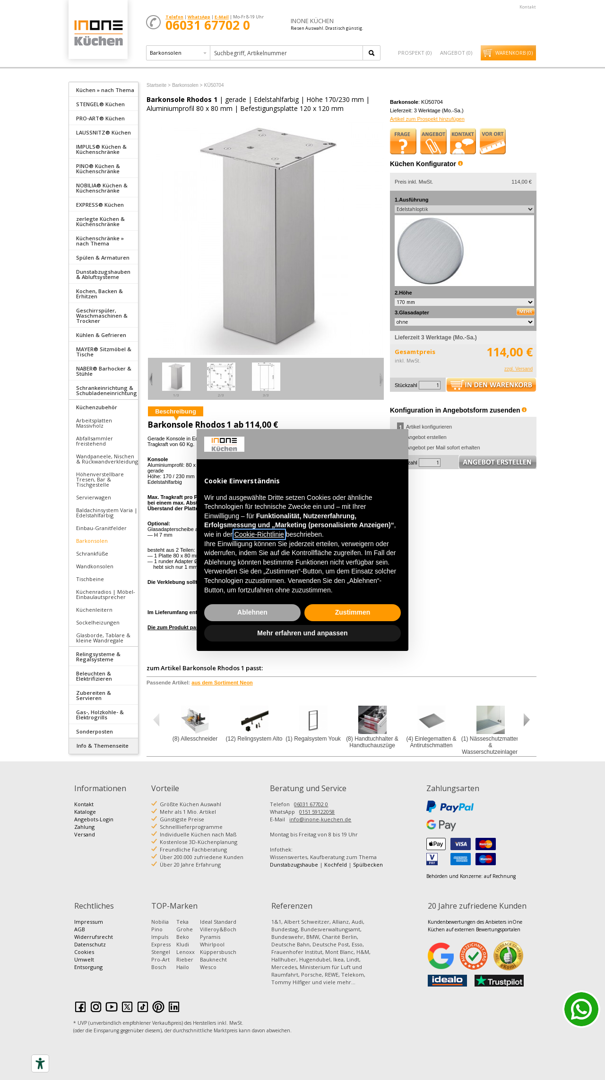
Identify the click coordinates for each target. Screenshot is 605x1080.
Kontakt (527, 7)
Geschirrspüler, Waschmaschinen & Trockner (102, 315)
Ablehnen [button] (252, 612)
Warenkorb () (514, 53)
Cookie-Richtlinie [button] (259, 534)
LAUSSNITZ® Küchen (103, 132)
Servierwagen (93, 497)
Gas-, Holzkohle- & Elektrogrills (100, 715)
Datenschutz (90, 944)
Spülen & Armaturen (103, 257)
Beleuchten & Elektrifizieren (94, 676)
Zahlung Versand (84, 830)
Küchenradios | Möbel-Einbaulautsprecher (105, 594)
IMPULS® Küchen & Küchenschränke (101, 149)
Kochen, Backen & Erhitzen (99, 293)
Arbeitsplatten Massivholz (94, 423)
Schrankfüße (92, 553)
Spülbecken (368, 864)
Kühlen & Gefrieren (101, 334)
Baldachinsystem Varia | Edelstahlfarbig (107, 512)
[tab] (103, 89)
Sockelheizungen (98, 622)
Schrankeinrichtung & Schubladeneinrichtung (106, 390)
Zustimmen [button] (353, 612)
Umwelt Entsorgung (88, 963)
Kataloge (85, 811)
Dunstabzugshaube (294, 864)
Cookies (84, 951)
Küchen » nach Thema (105, 89)
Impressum (88, 921)
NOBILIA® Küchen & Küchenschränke (102, 188)
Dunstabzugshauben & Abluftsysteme (103, 274)
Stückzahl (406, 385)
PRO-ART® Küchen (100, 118)
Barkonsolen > (187, 85)
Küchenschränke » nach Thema (100, 241)
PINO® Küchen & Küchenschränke (98, 168)
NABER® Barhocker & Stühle (103, 371)
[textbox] (287, 52)
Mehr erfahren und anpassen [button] (302, 633)
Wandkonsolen (94, 566)
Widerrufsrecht (93, 936)
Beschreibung (175, 411)
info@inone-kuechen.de (320, 819)
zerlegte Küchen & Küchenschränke (100, 221)
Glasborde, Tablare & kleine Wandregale (103, 638)
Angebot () (456, 52)
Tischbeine (90, 579)
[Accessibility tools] (40, 1063)
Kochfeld (335, 864)
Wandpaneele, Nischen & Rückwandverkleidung (107, 459)
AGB (79, 929)
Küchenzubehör (96, 407)
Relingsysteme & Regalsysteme (98, 656)
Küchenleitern (94, 609)
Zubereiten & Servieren (93, 695)
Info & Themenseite (103, 745)
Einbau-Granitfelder (101, 528)
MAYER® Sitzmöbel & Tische (103, 352)
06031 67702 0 (311, 804)
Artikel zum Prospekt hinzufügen (427, 119)
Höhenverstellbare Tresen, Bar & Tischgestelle (100, 479)
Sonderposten (94, 731)
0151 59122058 (317, 811)
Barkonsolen (92, 540)
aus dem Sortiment (222, 682)
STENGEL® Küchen (100, 104)
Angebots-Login (93, 819)
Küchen (97, 33)
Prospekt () (415, 52)
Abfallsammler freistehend (94, 441)
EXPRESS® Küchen (100, 204)
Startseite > (159, 85)
